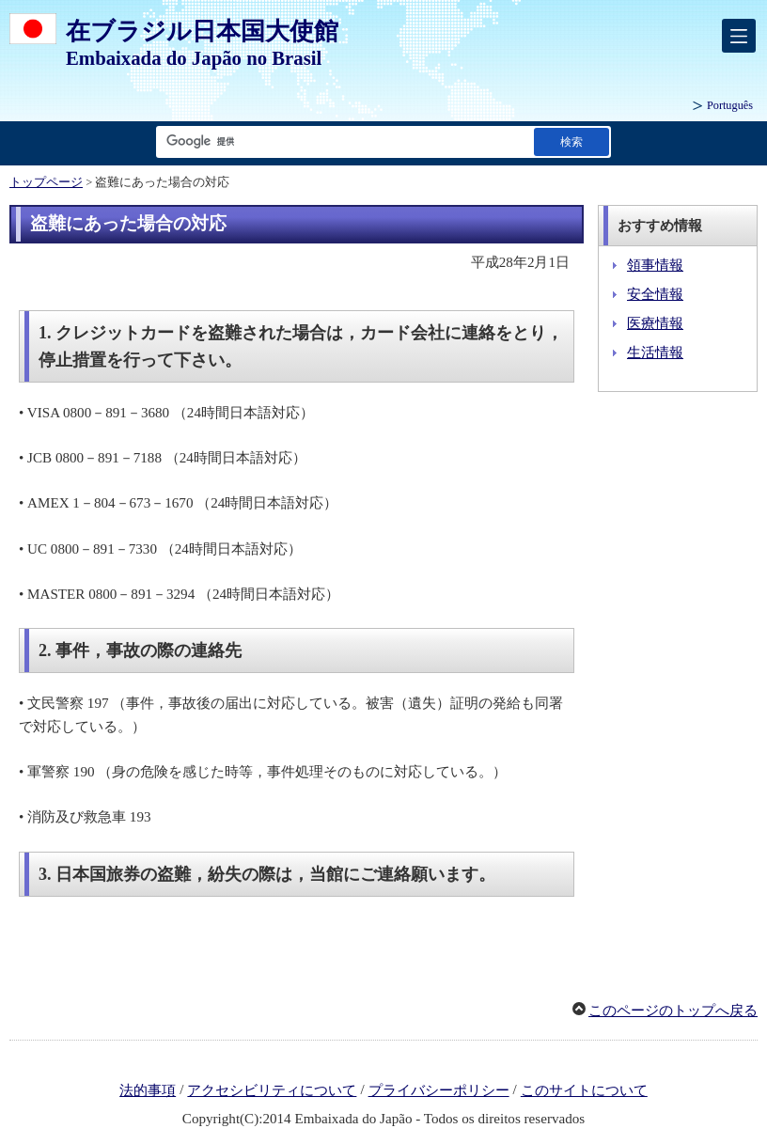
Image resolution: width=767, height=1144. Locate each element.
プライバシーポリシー (438, 1090)
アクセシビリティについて (271, 1090)
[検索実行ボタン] (571, 141)
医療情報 (655, 323)
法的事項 (147, 1090)
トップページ (46, 182)
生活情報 (655, 352)
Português (730, 105)
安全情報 (655, 294)
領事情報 (655, 265)
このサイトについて (584, 1090)
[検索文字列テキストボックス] (341, 141)
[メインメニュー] (739, 36)
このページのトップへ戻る (673, 1010)
